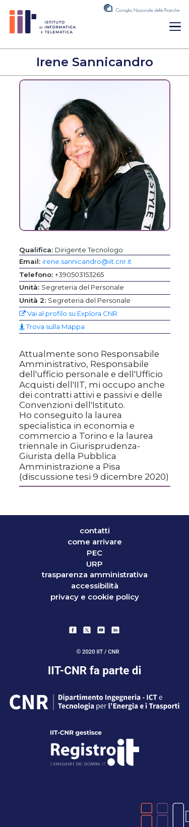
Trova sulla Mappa (52, 327)
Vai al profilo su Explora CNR (68, 313)
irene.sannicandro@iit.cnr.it (87, 261)
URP (94, 564)
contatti (95, 530)
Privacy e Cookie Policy (94, 597)
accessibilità (94, 585)
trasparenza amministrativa (95, 574)
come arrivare (95, 541)
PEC (94, 553)
